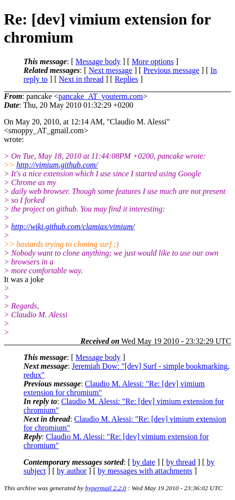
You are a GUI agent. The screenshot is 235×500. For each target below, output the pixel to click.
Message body (97, 61)
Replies (126, 79)
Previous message (171, 70)
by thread (181, 462)
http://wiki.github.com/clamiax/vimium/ (73, 226)
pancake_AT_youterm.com (100, 96)
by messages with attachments (145, 471)
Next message (110, 70)
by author (72, 471)
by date (143, 462)
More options (153, 61)
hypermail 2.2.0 (105, 488)
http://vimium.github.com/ (57, 165)
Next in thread (81, 79)
